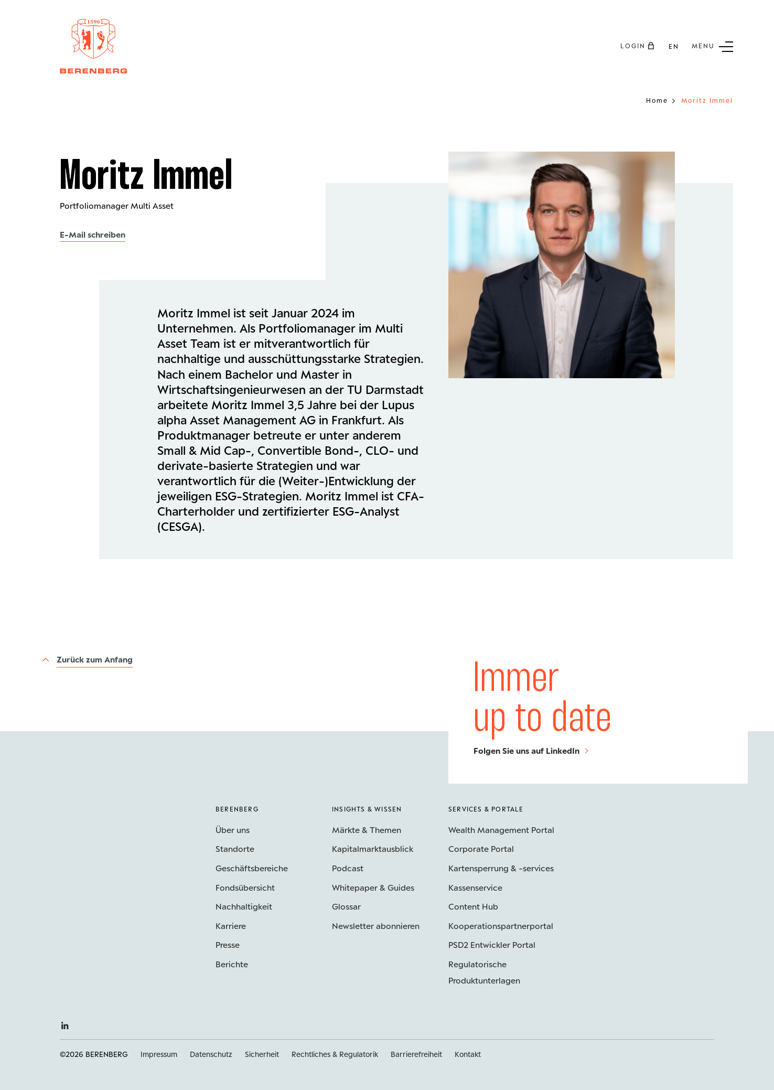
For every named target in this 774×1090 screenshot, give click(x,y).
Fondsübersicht (245, 887)
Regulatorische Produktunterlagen (484, 972)
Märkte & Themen (366, 830)
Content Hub (473, 906)
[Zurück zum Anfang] (87, 659)
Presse (228, 944)
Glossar (346, 906)
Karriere (231, 926)
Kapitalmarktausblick (372, 848)
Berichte (232, 964)
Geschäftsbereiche (252, 868)
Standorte (235, 848)
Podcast (347, 868)
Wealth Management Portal (501, 830)
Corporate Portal (481, 848)
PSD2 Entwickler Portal (491, 944)
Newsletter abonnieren (376, 926)
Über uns (233, 830)
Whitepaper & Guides (373, 887)
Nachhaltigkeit (244, 906)
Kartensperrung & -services (501, 868)
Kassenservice (475, 887)
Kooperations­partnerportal (500, 926)
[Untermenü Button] (712, 46)
